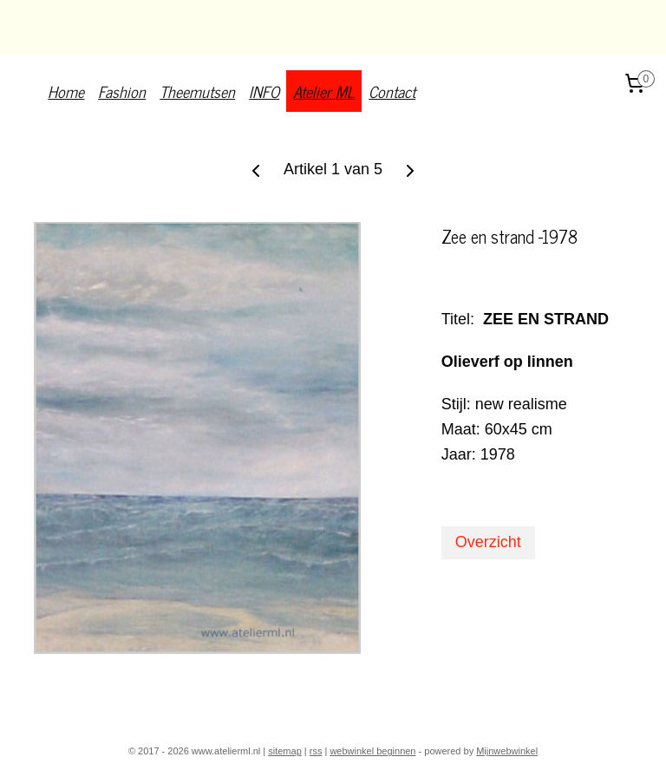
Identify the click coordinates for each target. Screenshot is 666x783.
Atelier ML (324, 91)
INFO (264, 91)
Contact (392, 91)
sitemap (285, 751)
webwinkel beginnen (372, 751)
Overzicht (488, 542)
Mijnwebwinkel (507, 751)
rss (316, 751)
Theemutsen (197, 91)
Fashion (122, 91)
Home (66, 91)
